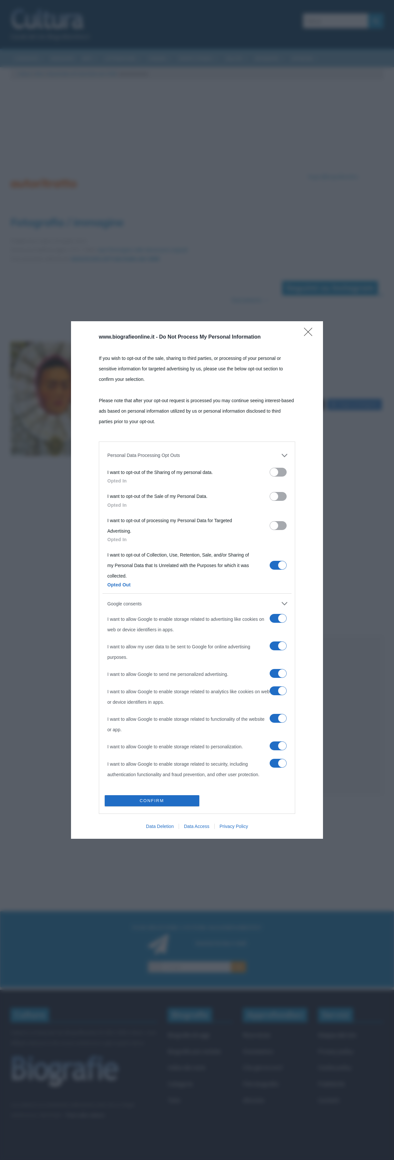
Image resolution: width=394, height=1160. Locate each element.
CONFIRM (152, 652)
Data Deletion (160, 677)
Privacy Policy (234, 677)
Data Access (196, 677)
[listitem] (197, 604)
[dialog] (197, 580)
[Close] (310, 482)
